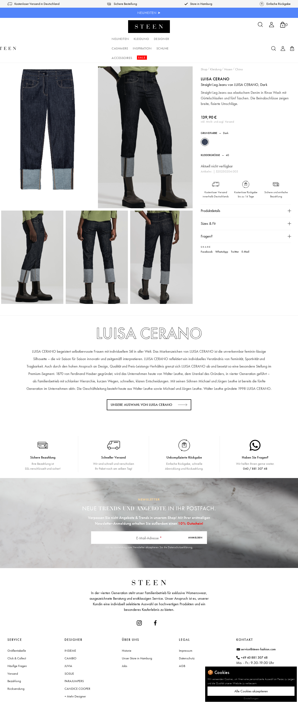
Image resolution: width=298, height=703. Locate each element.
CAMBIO (70, 639)
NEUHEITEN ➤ (149, 12)
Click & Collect (16, 639)
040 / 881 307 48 (255, 449)
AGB (182, 647)
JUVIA (68, 647)
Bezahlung (14, 662)
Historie (126, 631)
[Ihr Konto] (271, 26)
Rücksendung (15, 669)
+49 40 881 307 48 (254, 638)
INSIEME (70, 631)
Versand (12, 654)
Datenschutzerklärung (180, 528)
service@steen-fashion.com (258, 630)
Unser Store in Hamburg (137, 639)
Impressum (185, 631)
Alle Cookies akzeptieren (251, 691)
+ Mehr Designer (75, 677)
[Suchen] (260, 26)
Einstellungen (251, 698)
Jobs (124, 647)
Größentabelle (16, 631)
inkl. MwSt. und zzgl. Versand (217, 102)
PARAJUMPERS (74, 662)
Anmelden (195, 518)
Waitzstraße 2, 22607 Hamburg (262, 658)
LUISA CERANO (215, 59)
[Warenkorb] (284, 24)
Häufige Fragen (17, 647)
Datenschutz (186, 639)
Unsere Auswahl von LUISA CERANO (141, 385)
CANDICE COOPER (77, 669)
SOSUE (69, 654)
